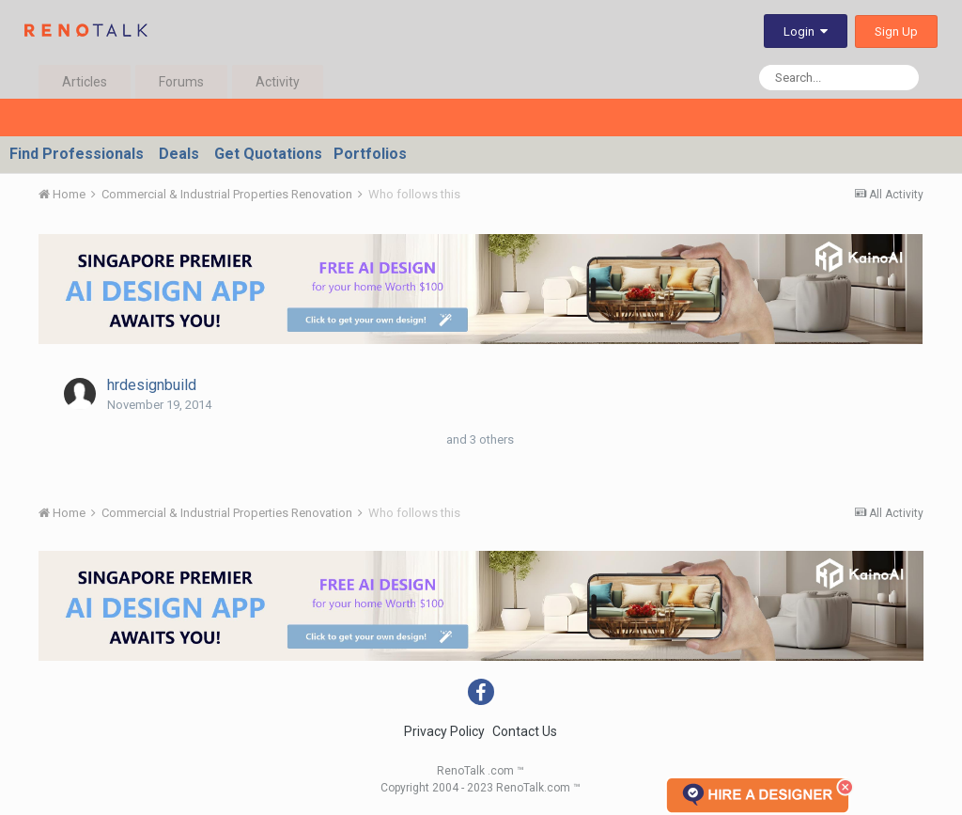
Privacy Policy (444, 731)
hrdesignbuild (151, 385)
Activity (278, 81)
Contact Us (524, 731)
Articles (84, 81)
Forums (181, 81)
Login (806, 31)
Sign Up (896, 31)
